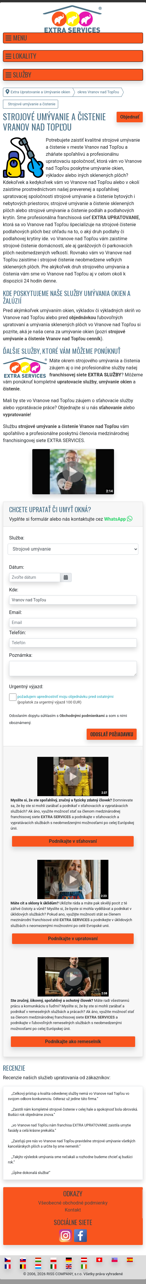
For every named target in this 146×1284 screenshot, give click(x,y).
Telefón (17, 632)
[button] (73, 38)
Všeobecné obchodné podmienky (73, 1203)
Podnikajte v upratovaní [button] (73, 938)
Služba (16, 538)
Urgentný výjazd (25, 686)
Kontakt (73, 1210)
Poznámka (20, 655)
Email (15, 612)
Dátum (16, 567)
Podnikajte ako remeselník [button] (73, 1041)
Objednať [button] (129, 117)
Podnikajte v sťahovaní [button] (73, 841)
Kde (13, 590)
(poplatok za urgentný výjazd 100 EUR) (49, 702)
